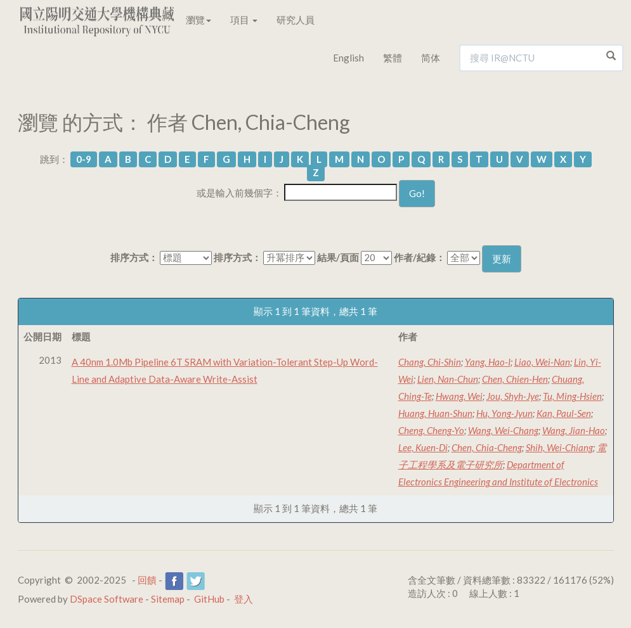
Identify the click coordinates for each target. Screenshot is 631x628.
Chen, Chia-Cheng (487, 447)
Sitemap (168, 599)
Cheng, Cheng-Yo (431, 430)
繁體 (392, 57)
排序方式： (134, 257)
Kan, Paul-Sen (564, 413)
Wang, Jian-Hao (573, 430)
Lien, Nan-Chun (447, 379)
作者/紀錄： (419, 257)
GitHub (209, 599)
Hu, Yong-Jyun (504, 413)
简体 (430, 57)
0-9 (83, 159)
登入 (243, 599)
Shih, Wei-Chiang (559, 447)
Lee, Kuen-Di (423, 447)
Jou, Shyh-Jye (512, 396)
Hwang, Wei (459, 396)
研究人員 (295, 19)
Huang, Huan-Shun (435, 413)
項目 (243, 19)
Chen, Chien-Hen (515, 379)
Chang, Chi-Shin (429, 362)
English (348, 57)
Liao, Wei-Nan (542, 362)
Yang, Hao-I (488, 362)
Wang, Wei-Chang (503, 430)
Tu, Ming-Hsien (572, 396)
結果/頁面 (338, 257)
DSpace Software (106, 599)
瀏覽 (198, 19)
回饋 (147, 580)
